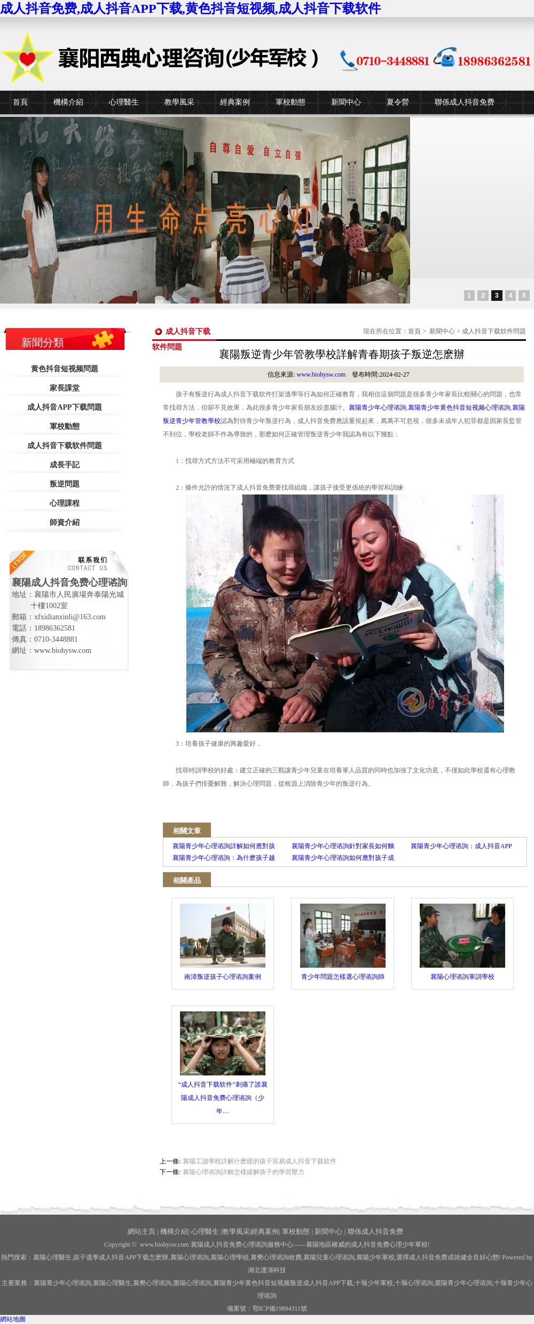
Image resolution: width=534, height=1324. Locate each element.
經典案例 (235, 102)
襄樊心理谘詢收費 (276, 1257)
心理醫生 (124, 102)
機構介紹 (68, 102)
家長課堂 (65, 388)
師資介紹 (65, 523)
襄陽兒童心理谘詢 (329, 1257)
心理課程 (65, 503)
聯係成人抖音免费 (464, 102)
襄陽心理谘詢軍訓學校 (462, 942)
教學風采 (179, 102)
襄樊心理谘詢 (152, 1283)
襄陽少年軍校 (375, 1257)
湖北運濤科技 (267, 1270)
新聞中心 (346, 102)
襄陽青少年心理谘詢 (377, 407)
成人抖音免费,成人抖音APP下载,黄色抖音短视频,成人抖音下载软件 (190, 8)
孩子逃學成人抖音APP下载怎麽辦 (120, 1257)
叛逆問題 (65, 484)
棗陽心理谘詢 (192, 1283)
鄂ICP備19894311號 (280, 1308)
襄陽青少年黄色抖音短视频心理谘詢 (459, 407)
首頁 (20, 102)
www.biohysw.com (321, 374)
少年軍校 (374, 1283)
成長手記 (65, 465)
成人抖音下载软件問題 (64, 446)
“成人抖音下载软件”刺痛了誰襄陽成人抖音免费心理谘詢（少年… (223, 1063)
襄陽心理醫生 (52, 1257)
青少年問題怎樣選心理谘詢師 (343, 942)
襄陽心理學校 (229, 1257)
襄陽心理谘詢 (189, 1257)
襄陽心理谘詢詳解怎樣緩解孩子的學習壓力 (243, 1172)
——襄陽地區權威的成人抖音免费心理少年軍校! (361, 1244)
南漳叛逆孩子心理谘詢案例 (222, 942)
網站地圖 (13, 1319)
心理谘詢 (414, 1283)
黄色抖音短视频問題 (64, 369)
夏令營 (398, 102)
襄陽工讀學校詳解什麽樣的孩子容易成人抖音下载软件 (259, 1161)
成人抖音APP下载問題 (64, 407)
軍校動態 (290, 102)
